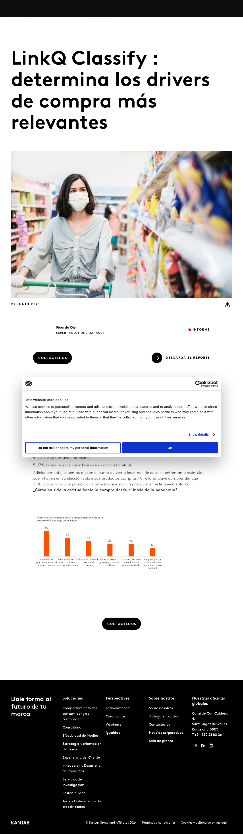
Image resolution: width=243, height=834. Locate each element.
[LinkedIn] (210, 746)
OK (170, 448)
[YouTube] (218, 746)
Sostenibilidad (74, 793)
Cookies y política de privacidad (204, 822)
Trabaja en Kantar (171, 8)
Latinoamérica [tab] (73, 8)
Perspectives (103, 8)
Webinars (113, 725)
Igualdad (113, 733)
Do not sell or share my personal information (73, 448)
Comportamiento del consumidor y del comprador (80, 714)
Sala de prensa (161, 741)
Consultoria (72, 727)
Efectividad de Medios (80, 736)
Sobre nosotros (141, 8)
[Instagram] (194, 746)
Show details (198, 434)
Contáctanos (200, 8)
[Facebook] (202, 746)
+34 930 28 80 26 (208, 735)
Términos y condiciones (159, 822)
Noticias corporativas (166, 733)
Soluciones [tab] (44, 8)
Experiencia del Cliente (81, 757)
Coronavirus (115, 716)
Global (219, 8)
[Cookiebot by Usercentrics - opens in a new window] (198, 383)
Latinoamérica (118, 708)
